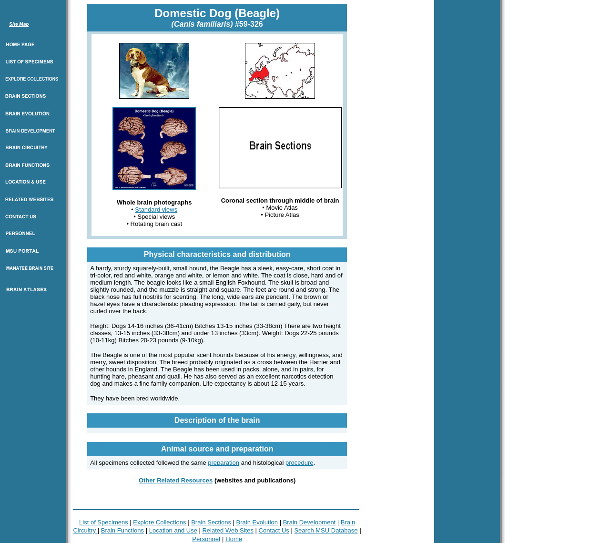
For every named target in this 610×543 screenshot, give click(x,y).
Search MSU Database (325, 530)
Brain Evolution (257, 522)
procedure (299, 462)
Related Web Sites (227, 530)
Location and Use (173, 530)
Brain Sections (211, 522)
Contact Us (274, 530)
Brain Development (309, 522)
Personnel (206, 539)
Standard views (156, 209)
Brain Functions (122, 530)
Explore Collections (159, 522)
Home (233, 539)
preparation (223, 462)
